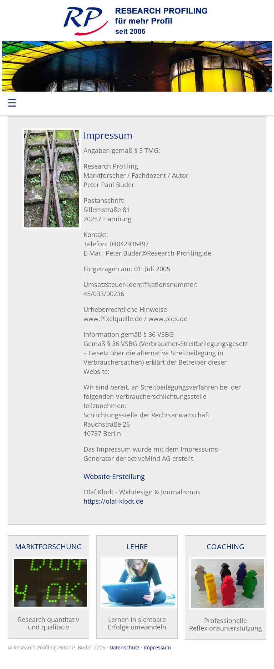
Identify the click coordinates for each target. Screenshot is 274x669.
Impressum (157, 647)
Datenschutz (124, 647)
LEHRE (137, 546)
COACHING (225, 546)
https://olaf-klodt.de (113, 501)
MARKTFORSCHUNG (48, 546)
